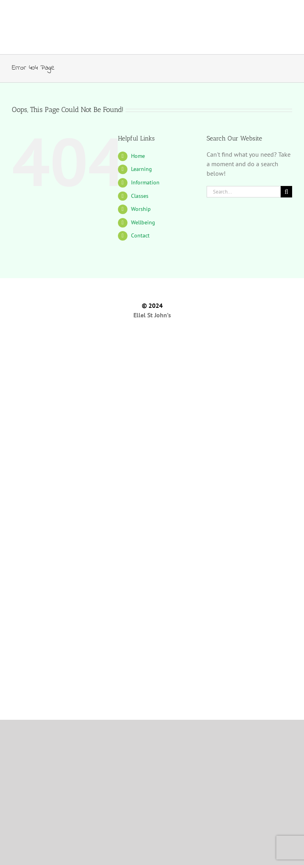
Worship (141, 208)
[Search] (286, 191)
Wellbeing (143, 222)
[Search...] (244, 191)
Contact (140, 235)
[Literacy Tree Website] (152, 681)
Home (138, 155)
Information (145, 182)
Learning (141, 169)
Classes (139, 195)
